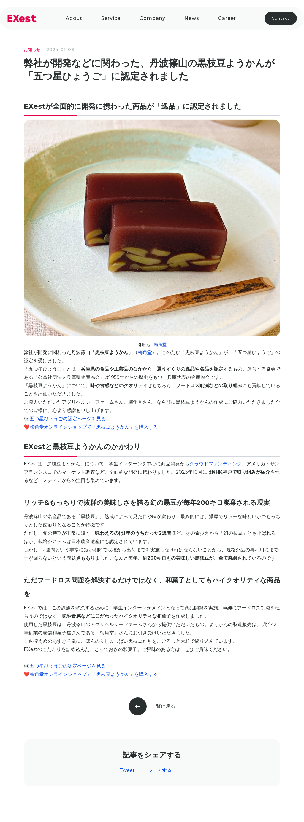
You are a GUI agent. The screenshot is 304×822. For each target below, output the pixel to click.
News (191, 18)
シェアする (160, 770)
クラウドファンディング (215, 464)
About (74, 18)
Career (227, 18)
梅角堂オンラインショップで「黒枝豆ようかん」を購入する (94, 427)
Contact (281, 18)
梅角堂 (160, 344)
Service (111, 18)
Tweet (127, 770)
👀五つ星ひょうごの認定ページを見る (65, 419)
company (152, 18)
